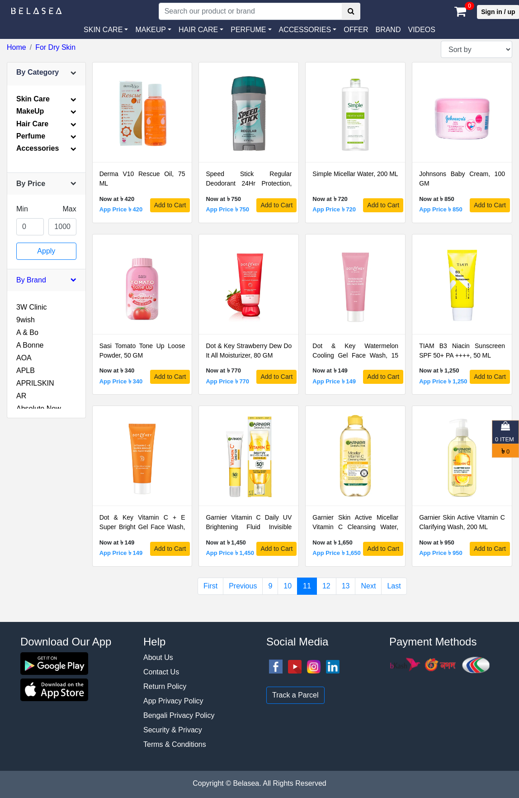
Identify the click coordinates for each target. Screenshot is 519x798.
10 (287, 586)
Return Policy (164, 686)
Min (22, 209)
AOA (24, 358)
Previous (243, 586)
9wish (25, 320)
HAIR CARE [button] (198, 29)
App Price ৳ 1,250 (443, 381)
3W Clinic (31, 307)
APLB (25, 370)
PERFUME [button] (248, 29)
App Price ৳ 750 (227, 209)
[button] (307, 30)
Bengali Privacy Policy (178, 715)
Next (368, 586)
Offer (356, 29)
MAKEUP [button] (150, 29)
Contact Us (161, 672)
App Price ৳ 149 (334, 381)
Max (69, 209)
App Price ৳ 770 (227, 381)
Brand (388, 29)
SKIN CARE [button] (103, 29)
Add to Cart (170, 205)
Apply (46, 251)
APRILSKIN (35, 383)
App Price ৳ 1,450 (230, 553)
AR (21, 396)
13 (346, 586)
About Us (158, 657)
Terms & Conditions (174, 744)
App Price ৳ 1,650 (336, 553)
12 (326, 586)
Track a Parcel (295, 695)
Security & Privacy (172, 730)
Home (16, 47)
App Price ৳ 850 (440, 209)
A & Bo (27, 332)
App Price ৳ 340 (121, 381)
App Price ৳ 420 (121, 209)
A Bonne (30, 345)
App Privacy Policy (173, 701)
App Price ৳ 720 (334, 209)
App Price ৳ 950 (440, 553)
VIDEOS (421, 29)
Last (394, 586)
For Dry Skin (55, 47)
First (210, 586)
